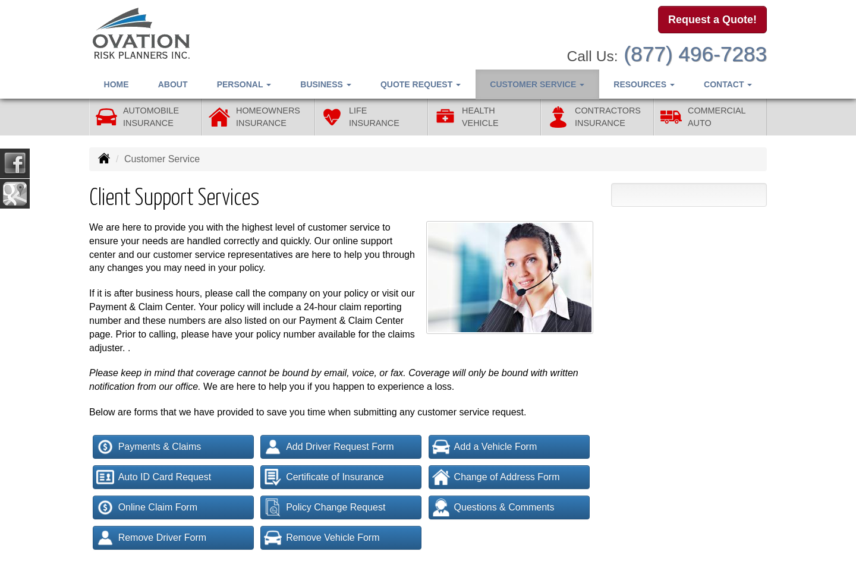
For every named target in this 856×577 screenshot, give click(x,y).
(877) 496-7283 (695, 53)
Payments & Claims (149, 447)
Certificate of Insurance (324, 477)
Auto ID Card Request (154, 477)
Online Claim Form (146, 507)
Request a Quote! (712, 20)
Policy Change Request (324, 507)
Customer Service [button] (537, 84)
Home (116, 84)
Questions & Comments (493, 507)
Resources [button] (644, 84)
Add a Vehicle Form (484, 447)
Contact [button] (728, 84)
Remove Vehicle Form (321, 538)
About (173, 84)
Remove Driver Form (151, 538)
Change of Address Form (496, 477)
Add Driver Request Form (329, 447)
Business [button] (325, 84)
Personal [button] (244, 84)
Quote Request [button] (420, 84)
